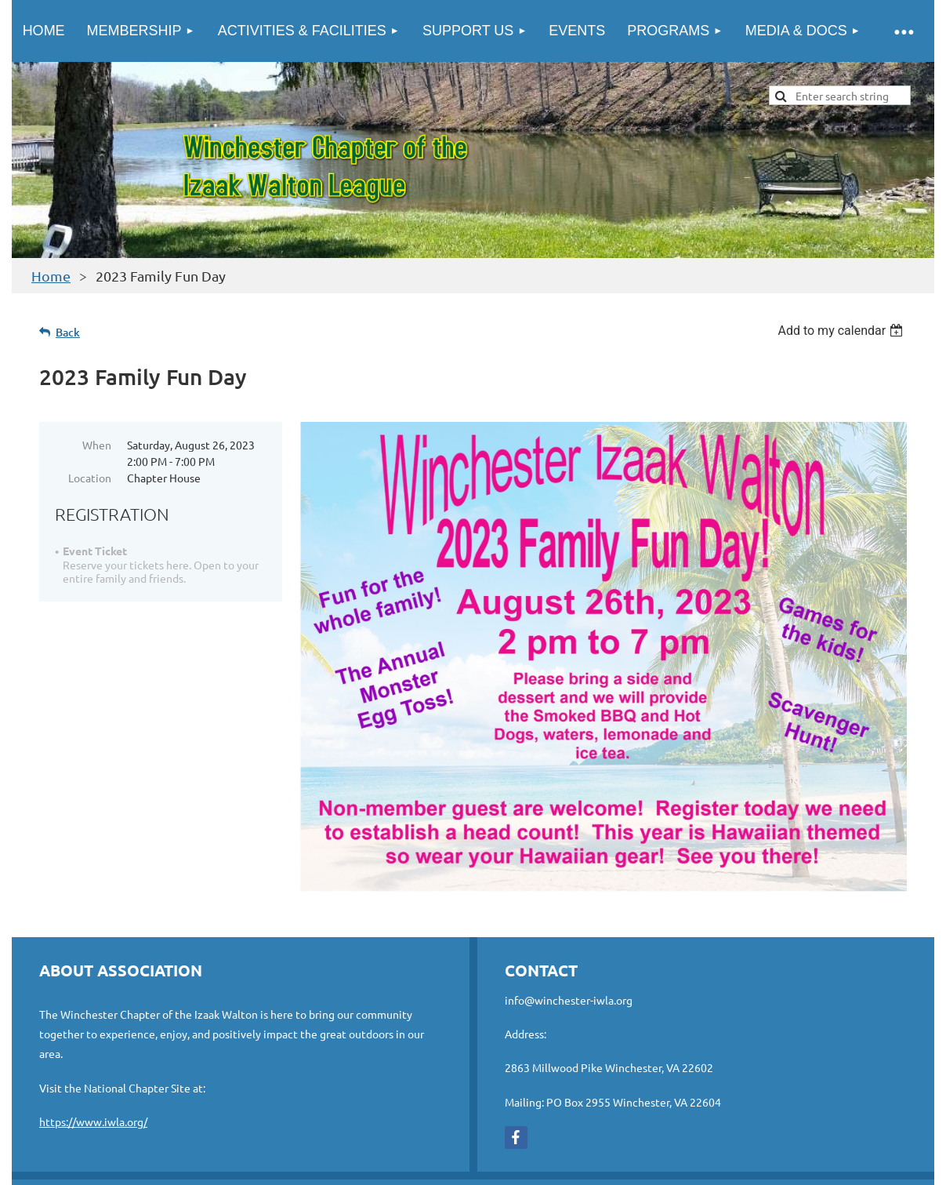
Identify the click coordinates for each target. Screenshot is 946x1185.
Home (51, 275)
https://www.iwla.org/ (93, 1121)
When (96, 445)
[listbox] (842, 330)
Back (68, 332)
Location (89, 478)
